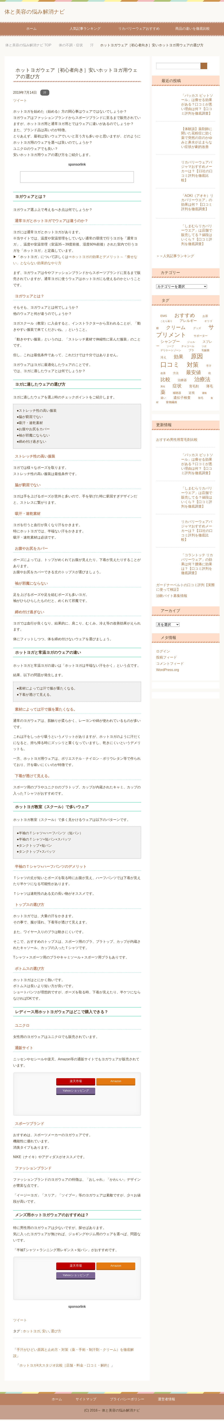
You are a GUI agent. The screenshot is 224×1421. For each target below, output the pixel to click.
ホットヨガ (31, 1332)
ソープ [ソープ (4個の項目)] (170, 347)
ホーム (31, 30)
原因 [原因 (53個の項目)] (197, 357)
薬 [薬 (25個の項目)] (162, 393)
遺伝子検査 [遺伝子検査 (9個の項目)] (182, 399)
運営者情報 (166, 1400)
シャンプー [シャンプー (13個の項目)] (170, 343)
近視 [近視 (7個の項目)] (192, 394)
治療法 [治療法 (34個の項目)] (202, 381)
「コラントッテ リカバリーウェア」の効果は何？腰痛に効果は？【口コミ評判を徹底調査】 (197, 565)
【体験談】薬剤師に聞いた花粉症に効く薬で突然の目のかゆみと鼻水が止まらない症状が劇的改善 (196, 139)
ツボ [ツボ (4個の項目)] (204, 347)
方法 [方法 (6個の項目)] (176, 374)
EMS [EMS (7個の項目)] (163, 317)
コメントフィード (170, 665)
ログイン (163, 653)
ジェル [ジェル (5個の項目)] (191, 343)
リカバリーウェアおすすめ (139, 30)
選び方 (56, 1332)
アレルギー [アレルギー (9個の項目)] (188, 322)
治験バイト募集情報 (171, 597)
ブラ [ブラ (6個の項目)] (191, 351)
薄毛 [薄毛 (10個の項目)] (209, 388)
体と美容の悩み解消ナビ (48, 11)
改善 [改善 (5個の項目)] (163, 374)
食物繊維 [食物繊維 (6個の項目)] (171, 403)
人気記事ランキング (85, 30)
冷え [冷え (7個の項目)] (163, 358)
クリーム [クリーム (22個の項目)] (176, 329)
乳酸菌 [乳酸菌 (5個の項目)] (205, 351)
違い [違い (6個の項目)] (163, 399)
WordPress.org (167, 671)
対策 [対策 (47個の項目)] (193, 366)
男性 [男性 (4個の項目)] (162, 388)
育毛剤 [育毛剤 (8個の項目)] (194, 388)
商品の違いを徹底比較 (192, 30)
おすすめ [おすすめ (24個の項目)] (184, 317)
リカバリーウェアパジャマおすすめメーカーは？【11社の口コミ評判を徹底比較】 (197, 172)
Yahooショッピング (76, 1092)
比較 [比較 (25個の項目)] (165, 381)
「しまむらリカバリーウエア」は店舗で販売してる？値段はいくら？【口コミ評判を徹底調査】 (196, 236)
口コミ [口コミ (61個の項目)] (170, 366)
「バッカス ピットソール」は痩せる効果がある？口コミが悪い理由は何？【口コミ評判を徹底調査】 (197, 106)
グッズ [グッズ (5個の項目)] (197, 329)
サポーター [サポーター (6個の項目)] (201, 337)
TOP (28, 46)
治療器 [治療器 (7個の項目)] (182, 381)
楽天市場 (76, 1082)
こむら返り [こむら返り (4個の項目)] (166, 322)
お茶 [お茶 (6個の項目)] (205, 317)
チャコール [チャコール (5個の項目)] (187, 347)
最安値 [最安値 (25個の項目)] (193, 374)
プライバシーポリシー (127, 1400)
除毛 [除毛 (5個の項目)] (200, 399)
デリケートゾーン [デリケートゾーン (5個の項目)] (170, 351)
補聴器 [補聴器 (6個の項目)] (177, 394)
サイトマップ (86, 1400)
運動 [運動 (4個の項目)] (204, 394)
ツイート (20, 102)
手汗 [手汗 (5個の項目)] (208, 367)
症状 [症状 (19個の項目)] (177, 387)
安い (45, 1332)
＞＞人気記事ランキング (175, 257)
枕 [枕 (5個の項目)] (209, 374)
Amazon (115, 1082)
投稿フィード (166, 659)
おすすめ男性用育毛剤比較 (177, 441)
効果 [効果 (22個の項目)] (178, 358)
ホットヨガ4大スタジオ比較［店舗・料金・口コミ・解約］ (65, 1367)
